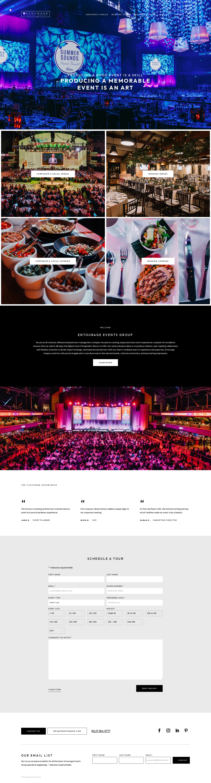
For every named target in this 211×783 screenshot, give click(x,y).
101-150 (93, 613)
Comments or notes (60, 637)
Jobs (162, 15)
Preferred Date (116, 598)
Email (52, 586)
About (152, 15)
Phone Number (115, 586)
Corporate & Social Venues (53, 174)
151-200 (53, 622)
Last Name (112, 575)
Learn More (105, 363)
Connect (179, 15)
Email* (149, 755)
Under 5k (112, 613)
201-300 (73, 622)
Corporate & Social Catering (53, 261)
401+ (52, 630)
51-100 (72, 613)
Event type (54, 598)
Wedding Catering (158, 261)
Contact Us (33, 731)
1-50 (52, 613)
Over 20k (131, 622)
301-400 (93, 622)
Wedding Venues (121, 15)
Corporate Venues (97, 15)
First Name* (98, 755)
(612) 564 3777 (100, 731)
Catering (139, 15)
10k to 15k (151, 613)
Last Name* (125, 755)
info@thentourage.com (67, 731)
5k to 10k (131, 613)
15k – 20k (112, 622)
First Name (54, 575)
